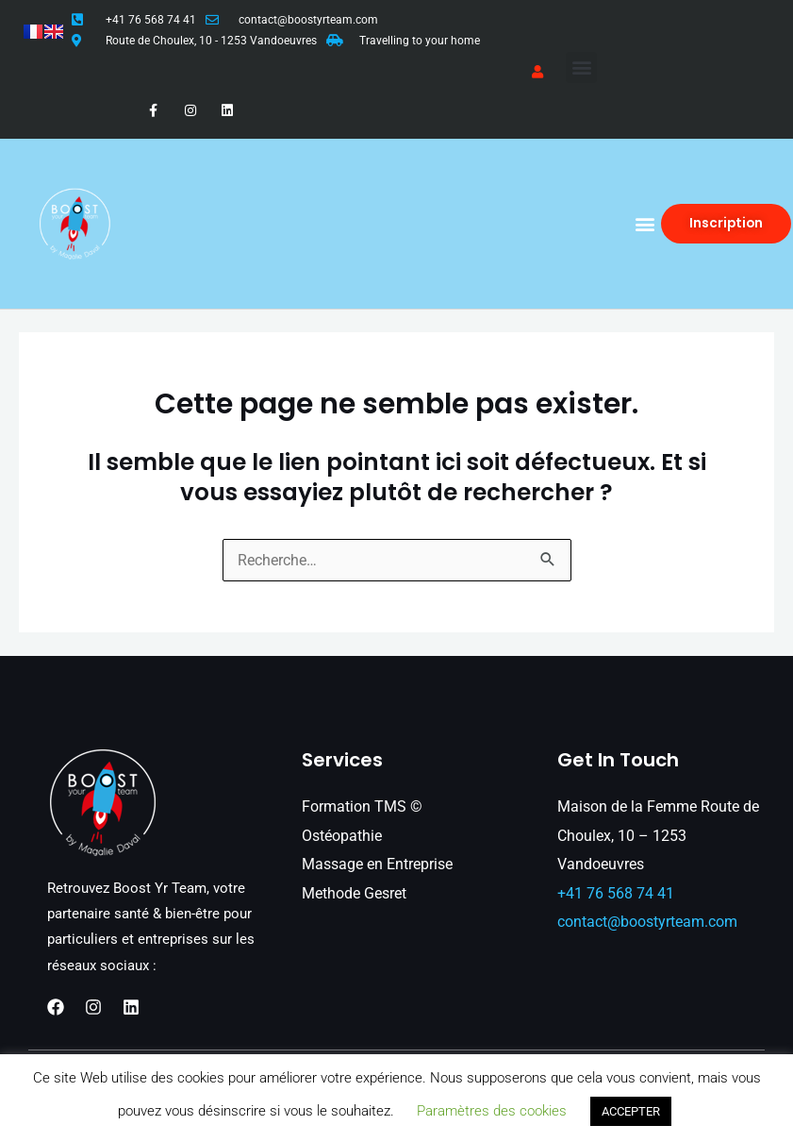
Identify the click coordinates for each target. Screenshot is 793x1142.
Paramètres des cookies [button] (492, 1110)
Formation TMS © (362, 806)
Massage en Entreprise (377, 864)
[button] (581, 67)
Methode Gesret (354, 893)
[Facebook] (55, 1007)
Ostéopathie (342, 836)
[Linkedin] (131, 1007)
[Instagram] (93, 1007)
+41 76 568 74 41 (151, 19)
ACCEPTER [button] (631, 1111)
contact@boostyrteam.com (308, 19)
